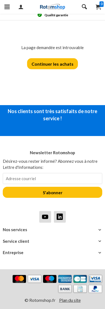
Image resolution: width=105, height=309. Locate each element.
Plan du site (70, 300)
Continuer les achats (53, 63)
